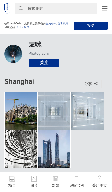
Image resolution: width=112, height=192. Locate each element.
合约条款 (51, 23)
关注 (44, 62)
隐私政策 (63, 23)
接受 (90, 25)
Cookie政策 (22, 27)
